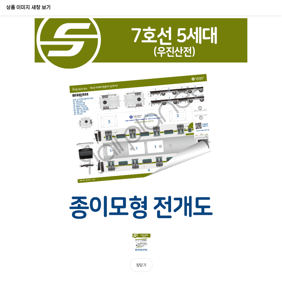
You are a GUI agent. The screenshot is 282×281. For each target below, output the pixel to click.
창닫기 (141, 265)
